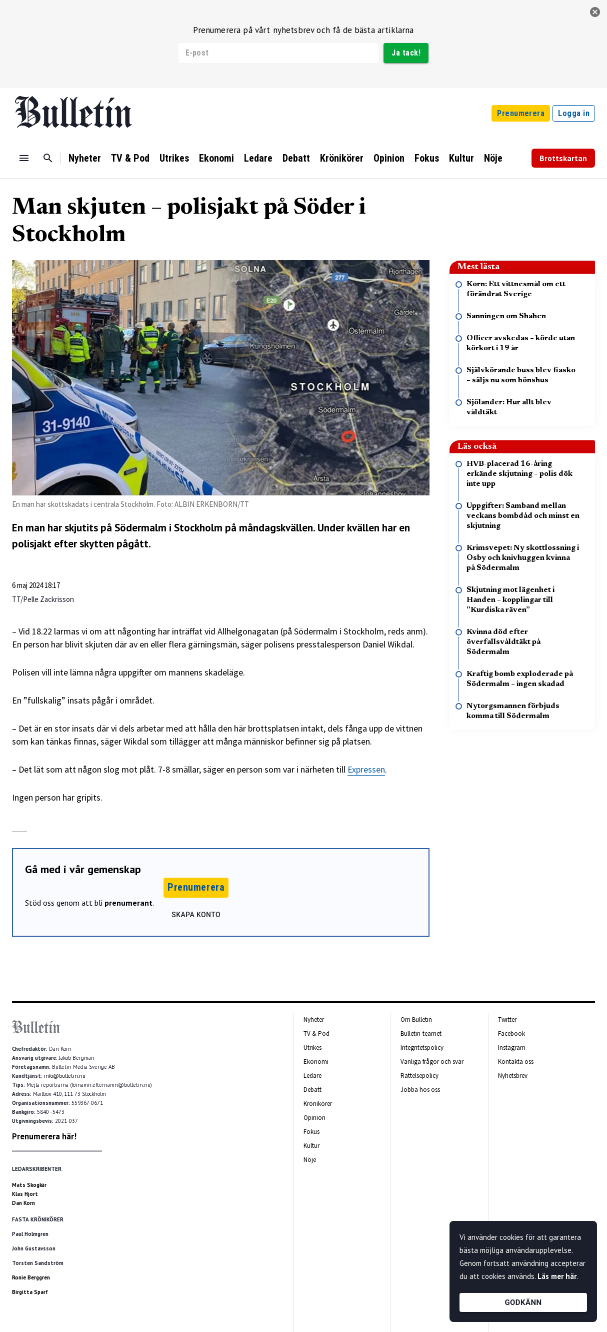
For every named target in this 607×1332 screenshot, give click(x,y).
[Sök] (48, 158)
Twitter (507, 1019)
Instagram (512, 1047)
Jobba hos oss (420, 1089)
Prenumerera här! (44, 1136)
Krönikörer (342, 158)
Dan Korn (23, 1202)
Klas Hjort (25, 1193)
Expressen (366, 769)
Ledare (258, 158)
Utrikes (174, 158)
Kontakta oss (516, 1061)
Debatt (296, 158)
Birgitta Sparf (30, 1291)
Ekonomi (216, 158)
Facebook (511, 1033)
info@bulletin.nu (65, 1075)
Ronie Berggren (31, 1277)
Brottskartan (563, 158)
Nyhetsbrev (513, 1075)
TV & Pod (130, 158)
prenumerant (128, 903)
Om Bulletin (416, 1019)
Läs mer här (557, 1276)
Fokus (426, 158)
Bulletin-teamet (421, 1033)
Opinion (389, 158)
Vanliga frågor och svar (432, 1061)
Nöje (493, 158)
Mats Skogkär (29, 1184)
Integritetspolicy (422, 1047)
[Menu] (24, 158)
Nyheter (84, 158)
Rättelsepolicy (419, 1075)
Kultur (461, 158)
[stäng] (595, 12)
